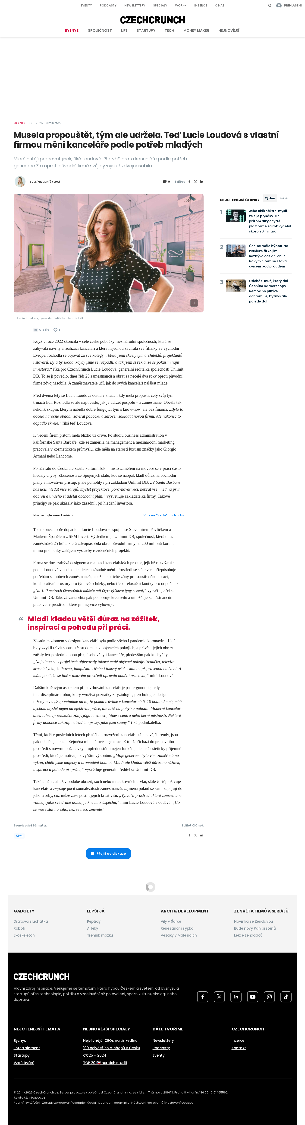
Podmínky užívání (27, 1102)
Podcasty (108, 5)
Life (124, 30)
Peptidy (94, 921)
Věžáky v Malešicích (179, 935)
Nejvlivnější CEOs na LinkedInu (110, 1040)
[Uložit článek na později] (41, 329)
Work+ (180, 5)
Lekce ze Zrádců (248, 935)
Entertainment (27, 1048)
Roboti (19, 928)
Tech (169, 30)
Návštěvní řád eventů (147, 1102)
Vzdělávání (24, 1062)
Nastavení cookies (179, 1102)
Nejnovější (229, 30)
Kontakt (239, 1048)
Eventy (86, 5)
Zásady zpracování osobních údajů (69, 1102)
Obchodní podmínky (113, 1102)
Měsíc (284, 198)
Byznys (72, 30)
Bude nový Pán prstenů (255, 928)
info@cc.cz (37, 1097)
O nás (219, 5)
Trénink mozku (100, 935)
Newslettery (134, 5)
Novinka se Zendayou (253, 921)
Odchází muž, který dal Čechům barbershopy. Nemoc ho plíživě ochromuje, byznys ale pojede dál (268, 291)
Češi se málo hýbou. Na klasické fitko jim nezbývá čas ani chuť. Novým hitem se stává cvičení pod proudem (268, 256)
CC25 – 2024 (94, 1055)
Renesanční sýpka (177, 928)
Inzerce (200, 5)
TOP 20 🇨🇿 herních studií (105, 1062)
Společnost (100, 30)
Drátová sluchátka (31, 921)
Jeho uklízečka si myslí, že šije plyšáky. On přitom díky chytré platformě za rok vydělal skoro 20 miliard (270, 221)
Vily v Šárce (171, 921)
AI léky (92, 928)
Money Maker (196, 30)
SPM (19, 836)
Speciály (160, 5)
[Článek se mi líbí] (56, 329)
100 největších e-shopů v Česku (111, 1048)
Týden (270, 198)
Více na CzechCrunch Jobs (164, 515)
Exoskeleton (24, 935)
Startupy (146, 30)
